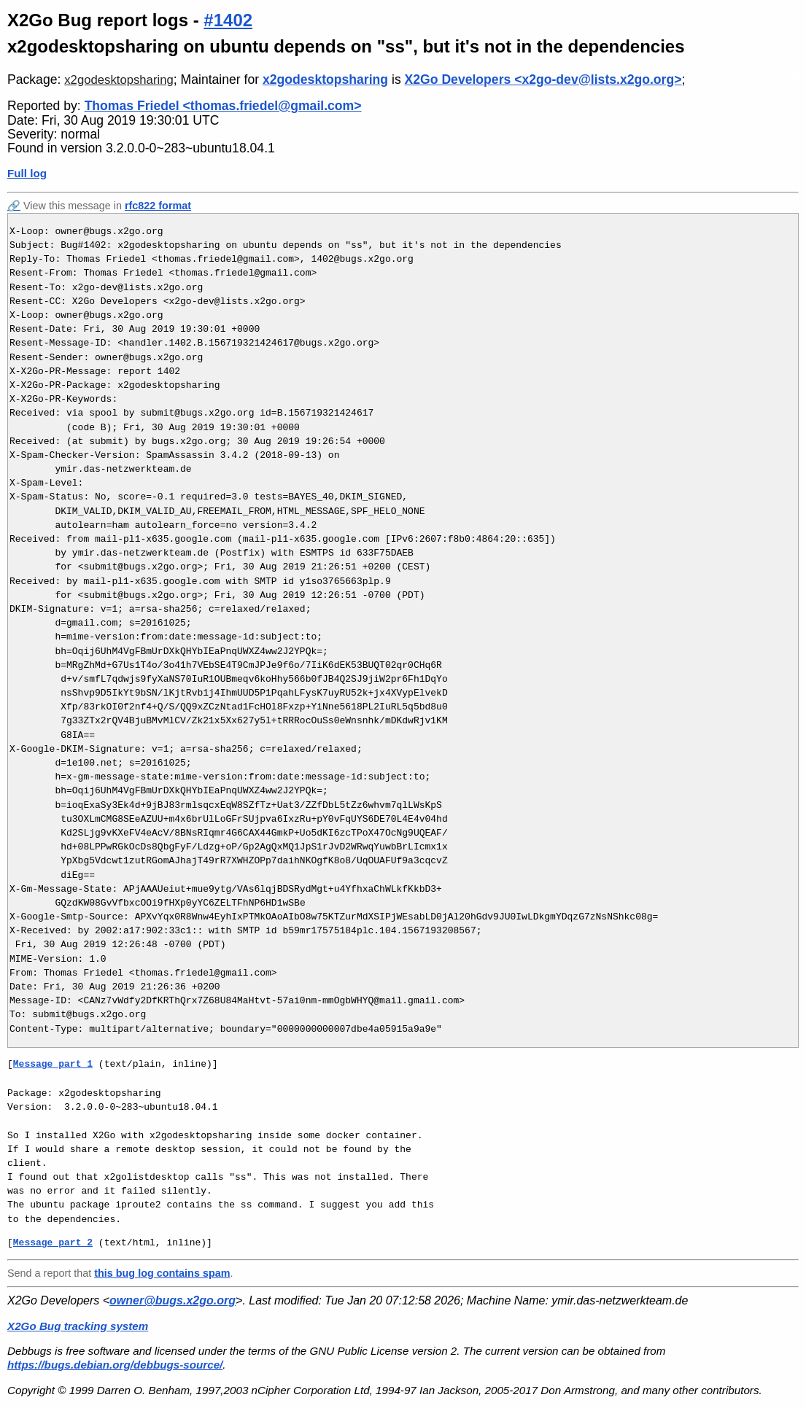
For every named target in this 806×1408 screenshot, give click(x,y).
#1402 (228, 20)
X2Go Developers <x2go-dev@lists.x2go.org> (543, 79)
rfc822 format (158, 205)
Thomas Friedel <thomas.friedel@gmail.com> (223, 105)
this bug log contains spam (162, 1273)
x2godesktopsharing (119, 80)
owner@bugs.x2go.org (172, 1300)
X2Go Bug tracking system (77, 1326)
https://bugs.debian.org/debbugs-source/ (114, 1364)
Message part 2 (53, 1242)
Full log (27, 173)
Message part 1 (53, 1063)
